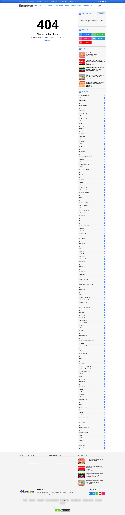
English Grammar (92, 184)
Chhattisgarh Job (92, 149)
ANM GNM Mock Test (92, 108)
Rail (92, 358)
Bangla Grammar (92, 118)
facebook (86, 34)
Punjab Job (92, 351)
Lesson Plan (92, 271)
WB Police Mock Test (92, 427)
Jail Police (92, 256)
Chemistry (92, 146)
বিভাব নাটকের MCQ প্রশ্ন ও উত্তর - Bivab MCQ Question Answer (95, 53)
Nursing (92, 312)
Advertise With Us (69, 1)
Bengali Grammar (92, 131)
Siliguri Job (92, 386)
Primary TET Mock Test (92, 345)
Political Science (92, 333)
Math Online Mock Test (92, 297)
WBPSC (92, 437)
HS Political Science (92, 246)
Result (92, 374)
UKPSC (92, 409)
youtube (86, 42)
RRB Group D (92, 379)
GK (44, 5)
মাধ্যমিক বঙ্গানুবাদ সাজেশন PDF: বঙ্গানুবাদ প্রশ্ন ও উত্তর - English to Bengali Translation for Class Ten (95, 69)
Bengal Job (92, 126)
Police (92, 328)
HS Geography (92, 241)
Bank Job (92, 123)
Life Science (92, 274)
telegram (99, 38)
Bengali (92, 128)
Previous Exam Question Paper (92, 340)
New (40, 5)
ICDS (92, 248)
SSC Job (92, 394)
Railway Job (92, 363)
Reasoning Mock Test (92, 371)
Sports (92, 389)
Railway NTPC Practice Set (92, 368)
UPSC (92, 412)
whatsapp (100, 34)
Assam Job (92, 115)
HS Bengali (92, 238)
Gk (92, 220)
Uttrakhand (92, 422)
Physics (92, 325)
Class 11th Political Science (92, 156)
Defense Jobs (92, 172)
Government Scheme (92, 225)
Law (92, 269)
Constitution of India (92, 164)
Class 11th (92, 154)
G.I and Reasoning (92, 205)
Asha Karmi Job (92, 113)
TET (92, 404)
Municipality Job (92, 302)
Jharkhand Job (92, 261)
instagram (86, 38)
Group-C (92, 228)
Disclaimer (46, 1)
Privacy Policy (39, 1)
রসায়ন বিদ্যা (92, 448)
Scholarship (92, 381)
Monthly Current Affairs (92, 299)
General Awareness (92, 207)
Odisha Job (92, 317)
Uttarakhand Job (92, 420)
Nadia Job (92, 305)
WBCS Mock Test (92, 432)
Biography (92, 136)
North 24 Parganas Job (92, 307)
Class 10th (92, 151)
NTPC (92, 310)
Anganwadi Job (92, 105)
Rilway (92, 376)
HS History (92, 243)
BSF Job (92, 144)
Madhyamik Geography (92, 282)
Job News (92, 264)
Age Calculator (92, 103)
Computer (92, 161)
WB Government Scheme (92, 425)
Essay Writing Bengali (92, 192)
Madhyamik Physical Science (92, 284)
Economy (92, 179)
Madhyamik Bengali (92, 279)
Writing (92, 443)
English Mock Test (92, 187)
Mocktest (50, 5)
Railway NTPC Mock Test (92, 366)
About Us (21, 1)
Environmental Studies (92, 190)
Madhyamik (86, 5)
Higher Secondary (92, 233)
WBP (92, 435)
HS (91, 5)
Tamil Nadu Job (92, 399)
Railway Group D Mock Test (92, 361)
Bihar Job (92, 133)
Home (35, 5)
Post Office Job (92, 335)
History (92, 236)
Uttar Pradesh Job (92, 417)
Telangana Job (92, 402)
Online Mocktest (92, 320)
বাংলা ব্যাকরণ (92, 445)
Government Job (92, 223)
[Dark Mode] (104, 5)
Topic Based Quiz (92, 407)
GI (92, 218)
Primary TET (92, 343)
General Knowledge (76, 5)
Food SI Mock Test (92, 202)
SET (92, 384)
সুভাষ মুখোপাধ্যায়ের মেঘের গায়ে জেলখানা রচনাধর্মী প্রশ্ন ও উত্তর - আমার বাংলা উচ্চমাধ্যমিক (95, 84)
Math (92, 294)
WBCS (92, 430)
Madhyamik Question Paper (92, 287)
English (92, 182)
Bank (92, 121)
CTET (92, 167)
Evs (92, 195)
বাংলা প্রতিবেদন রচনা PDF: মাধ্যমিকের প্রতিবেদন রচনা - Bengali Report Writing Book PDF (95, 61)
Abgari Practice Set (92, 95)
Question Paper (59, 5)
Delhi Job (92, 177)
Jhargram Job (92, 259)
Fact (92, 197)
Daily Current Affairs (92, 169)
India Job (92, 253)
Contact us (61, 1)
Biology (92, 138)
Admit (92, 98)
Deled (92, 174)
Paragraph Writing (92, 322)
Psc (92, 348)
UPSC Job (92, 414)
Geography (92, 215)
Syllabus (67, 5)
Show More (101, 13)
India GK (92, 251)
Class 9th (92, 159)
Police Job (92, 330)
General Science (92, 213)
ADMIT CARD (92, 100)
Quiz (92, 356)
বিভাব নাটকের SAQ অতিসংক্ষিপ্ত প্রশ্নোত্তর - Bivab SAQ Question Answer (95, 75)
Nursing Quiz (92, 315)
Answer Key (92, 110)
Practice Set (92, 338)
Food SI (92, 200)
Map (92, 292)
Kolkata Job (92, 266)
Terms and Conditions (29, 1)
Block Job (92, 141)
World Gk (92, 440)
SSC (92, 391)
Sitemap (77, 1)
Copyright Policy (53, 1)
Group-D (92, 230)
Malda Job (92, 289)
